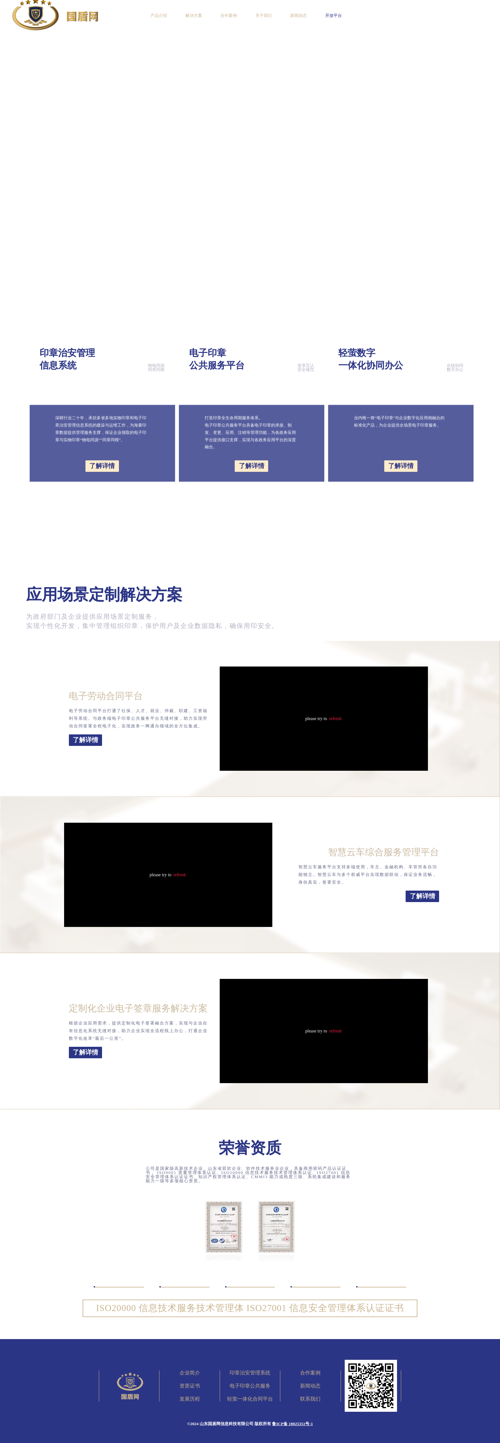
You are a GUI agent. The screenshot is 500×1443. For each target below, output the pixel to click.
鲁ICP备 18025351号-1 (292, 1423)
